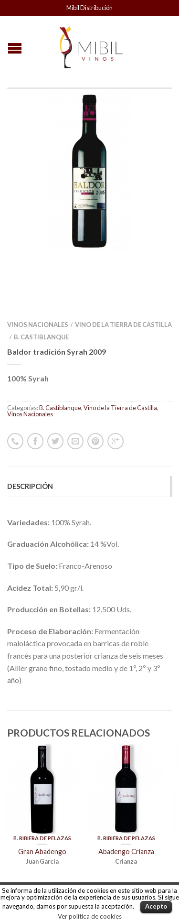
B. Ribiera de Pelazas (42, 781)
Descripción (30, 429)
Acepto (156, 906)
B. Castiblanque (41, 279)
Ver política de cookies (90, 916)
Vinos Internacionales (41, 862)
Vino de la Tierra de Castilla (123, 267)
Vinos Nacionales (37, 267)
